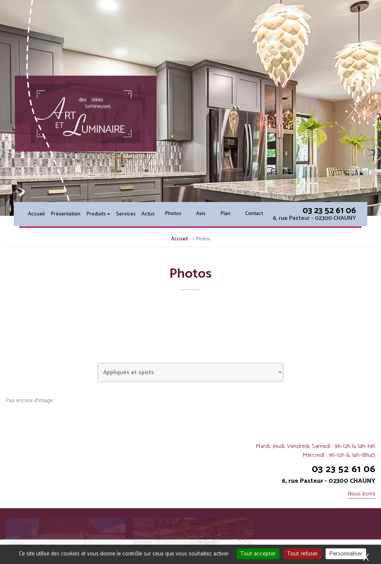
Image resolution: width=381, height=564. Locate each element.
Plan (225, 213)
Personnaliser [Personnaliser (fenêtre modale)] (345, 554)
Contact (254, 213)
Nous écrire (361, 494)
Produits (96, 214)
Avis (200, 213)
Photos (173, 213)
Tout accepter (258, 554)
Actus (147, 214)
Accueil (36, 214)
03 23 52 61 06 (329, 210)
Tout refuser (302, 554)
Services (125, 214)
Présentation (65, 214)
